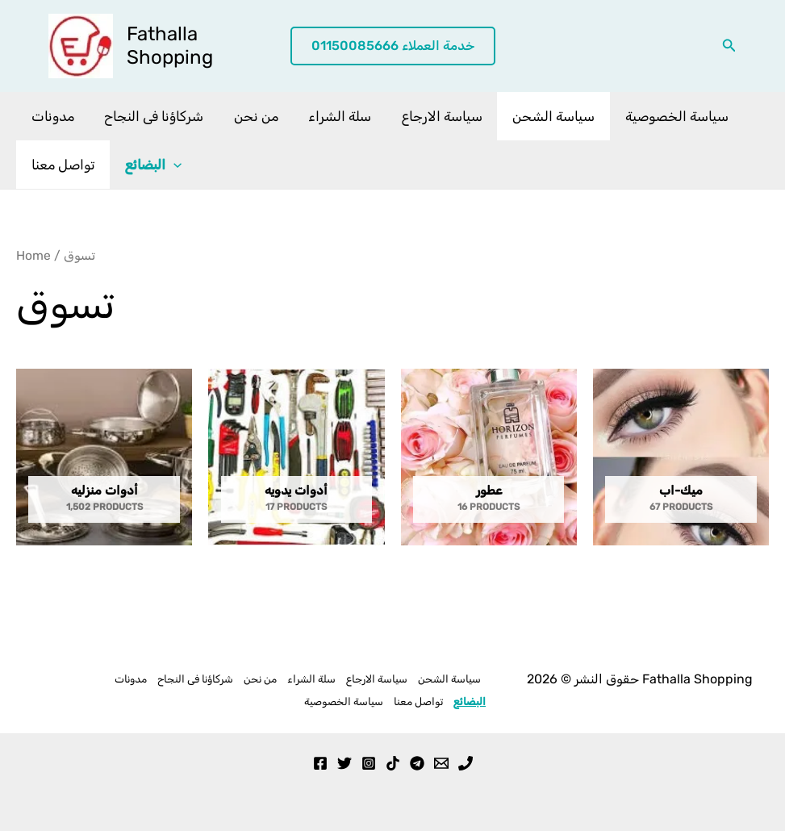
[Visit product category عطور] (489, 457)
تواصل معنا (62, 165)
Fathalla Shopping (170, 46)
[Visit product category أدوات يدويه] (296, 457)
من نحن (249, 116)
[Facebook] (320, 763)
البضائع (149, 164)
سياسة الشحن (538, 116)
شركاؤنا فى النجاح (149, 116)
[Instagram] (368, 763)
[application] (169, 164)
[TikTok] (393, 763)
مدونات (51, 116)
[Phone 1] (465, 763)
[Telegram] (417, 763)
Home (33, 255)
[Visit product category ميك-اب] (681, 457)
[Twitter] (344, 763)
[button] (392, 46)
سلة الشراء (330, 116)
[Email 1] (441, 763)
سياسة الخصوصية (658, 116)
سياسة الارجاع (429, 116)
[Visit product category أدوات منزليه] (104, 457)
